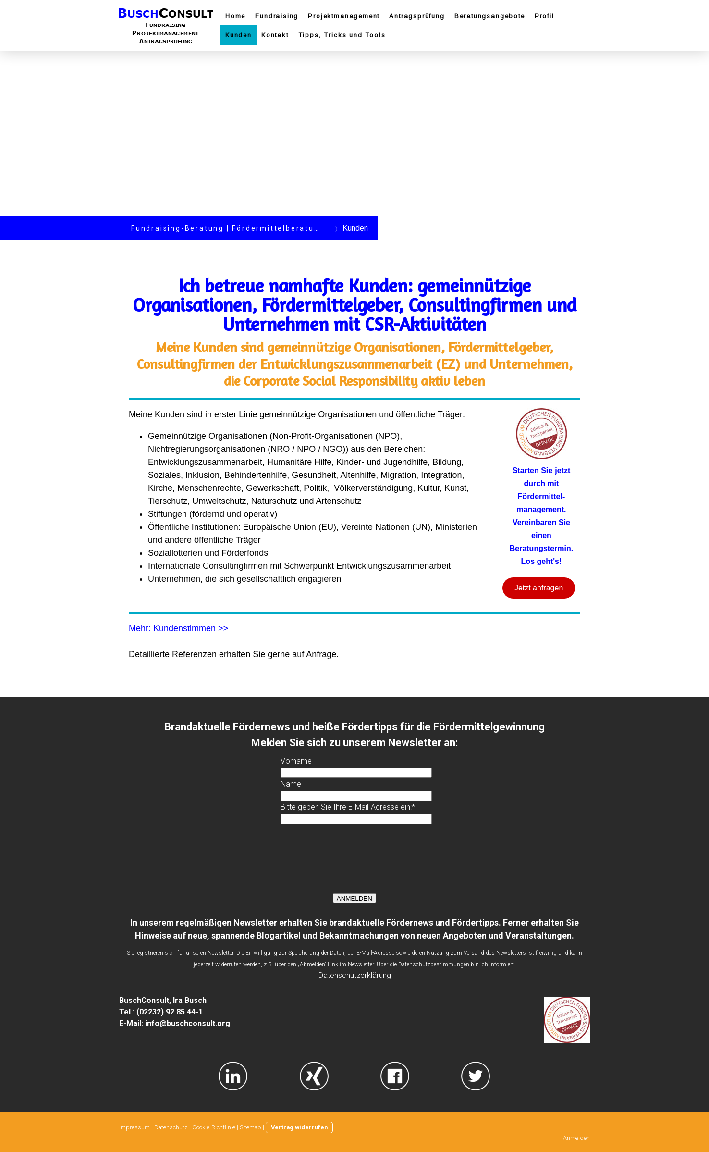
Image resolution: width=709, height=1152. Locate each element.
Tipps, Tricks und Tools (342, 34)
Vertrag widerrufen (299, 1127)
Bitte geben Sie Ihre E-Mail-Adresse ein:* (348, 807)
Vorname (296, 760)
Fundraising (276, 16)
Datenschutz (171, 1127)
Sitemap (250, 1127)
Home (235, 16)
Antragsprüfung (416, 16)
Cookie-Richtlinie (213, 1127)
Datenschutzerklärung (354, 975)
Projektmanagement (343, 16)
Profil (544, 16)
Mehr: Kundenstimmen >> (178, 628)
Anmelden (576, 1137)
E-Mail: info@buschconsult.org (174, 1023)
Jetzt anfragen (538, 588)
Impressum (134, 1127)
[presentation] (354, 862)
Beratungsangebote (489, 16)
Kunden (238, 34)
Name (291, 784)
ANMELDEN (354, 898)
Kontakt (275, 34)
